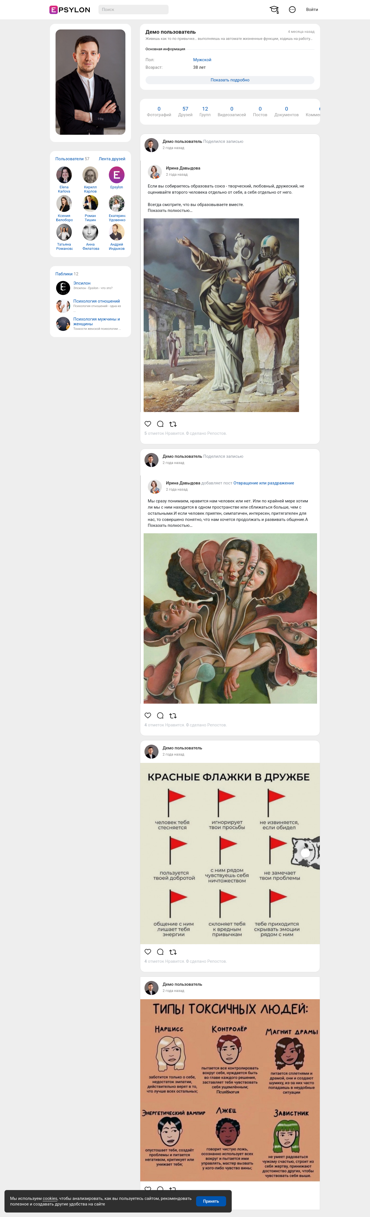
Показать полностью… (170, 210)
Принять (211, 1201)
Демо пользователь (182, 141)
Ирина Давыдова (183, 168)
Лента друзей (112, 158)
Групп (205, 111)
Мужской (202, 59)
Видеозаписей (232, 111)
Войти (312, 9)
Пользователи (70, 158)
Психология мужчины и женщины (96, 321)
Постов (260, 111)
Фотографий (159, 111)
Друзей (185, 111)
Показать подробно (230, 80)
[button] (292, 9)
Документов (286, 111)
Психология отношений (96, 301)
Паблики (64, 273)
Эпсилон (82, 283)
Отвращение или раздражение (263, 483)
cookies (50, 1198)
